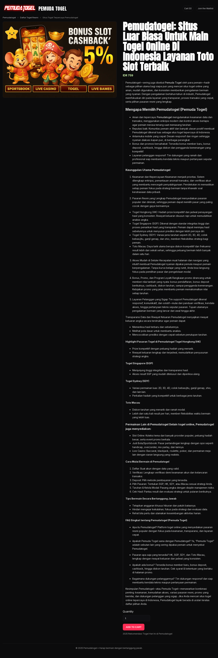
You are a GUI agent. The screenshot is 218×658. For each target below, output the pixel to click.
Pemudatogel (9, 17)
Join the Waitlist (205, 8)
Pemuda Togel (173, 82)
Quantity (128, 611)
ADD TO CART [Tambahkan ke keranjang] (134, 627)
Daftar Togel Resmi (29, 17)
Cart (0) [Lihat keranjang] (188, 8)
